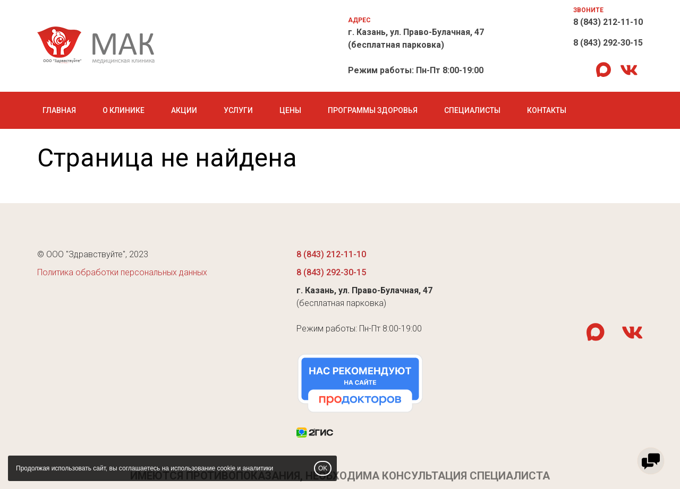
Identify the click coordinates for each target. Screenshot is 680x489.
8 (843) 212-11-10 (608, 22)
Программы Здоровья (373, 110)
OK (322, 468)
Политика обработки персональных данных (122, 272)
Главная (59, 110)
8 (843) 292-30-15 (608, 43)
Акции (184, 110)
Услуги (238, 110)
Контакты (546, 110)
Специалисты (472, 110)
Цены (290, 110)
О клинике (123, 110)
